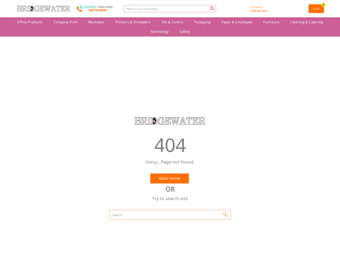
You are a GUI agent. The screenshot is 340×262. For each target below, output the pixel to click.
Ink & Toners (172, 22)
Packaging (202, 22)
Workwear (96, 22)
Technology (159, 31)
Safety (185, 31)
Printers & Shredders (133, 22)
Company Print (65, 22)
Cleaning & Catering (306, 22)
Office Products (29, 22)
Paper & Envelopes (237, 22)
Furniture (271, 22)
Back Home (169, 178)
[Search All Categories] (170, 8)
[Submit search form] (212, 8)
